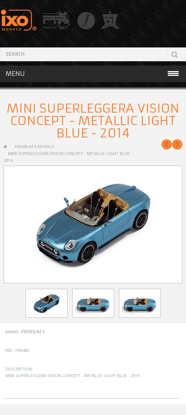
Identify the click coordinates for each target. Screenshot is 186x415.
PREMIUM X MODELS (34, 146)
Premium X (33, 332)
